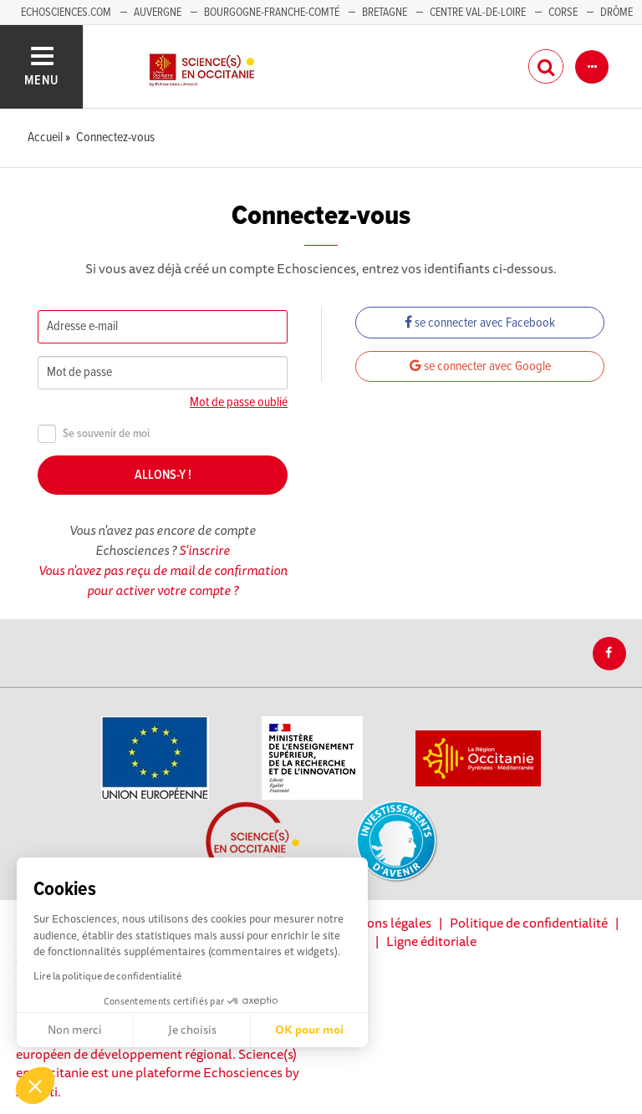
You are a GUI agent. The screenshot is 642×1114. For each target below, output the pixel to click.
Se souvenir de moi (94, 434)
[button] (35, 1086)
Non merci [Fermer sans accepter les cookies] (75, 1029)
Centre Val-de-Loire (478, 12)
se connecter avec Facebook (480, 323)
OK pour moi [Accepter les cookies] (309, 1029)
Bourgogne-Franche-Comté (271, 12)
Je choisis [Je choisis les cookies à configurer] (192, 1029)
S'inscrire (204, 550)
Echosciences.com (66, 12)
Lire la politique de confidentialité (107, 976)
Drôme (616, 12)
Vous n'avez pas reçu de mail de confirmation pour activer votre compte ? (163, 580)
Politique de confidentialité (529, 922)
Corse (563, 12)
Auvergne (157, 12)
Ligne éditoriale (431, 941)
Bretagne (384, 12)
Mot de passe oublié (239, 402)
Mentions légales (382, 922)
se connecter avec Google (480, 366)
